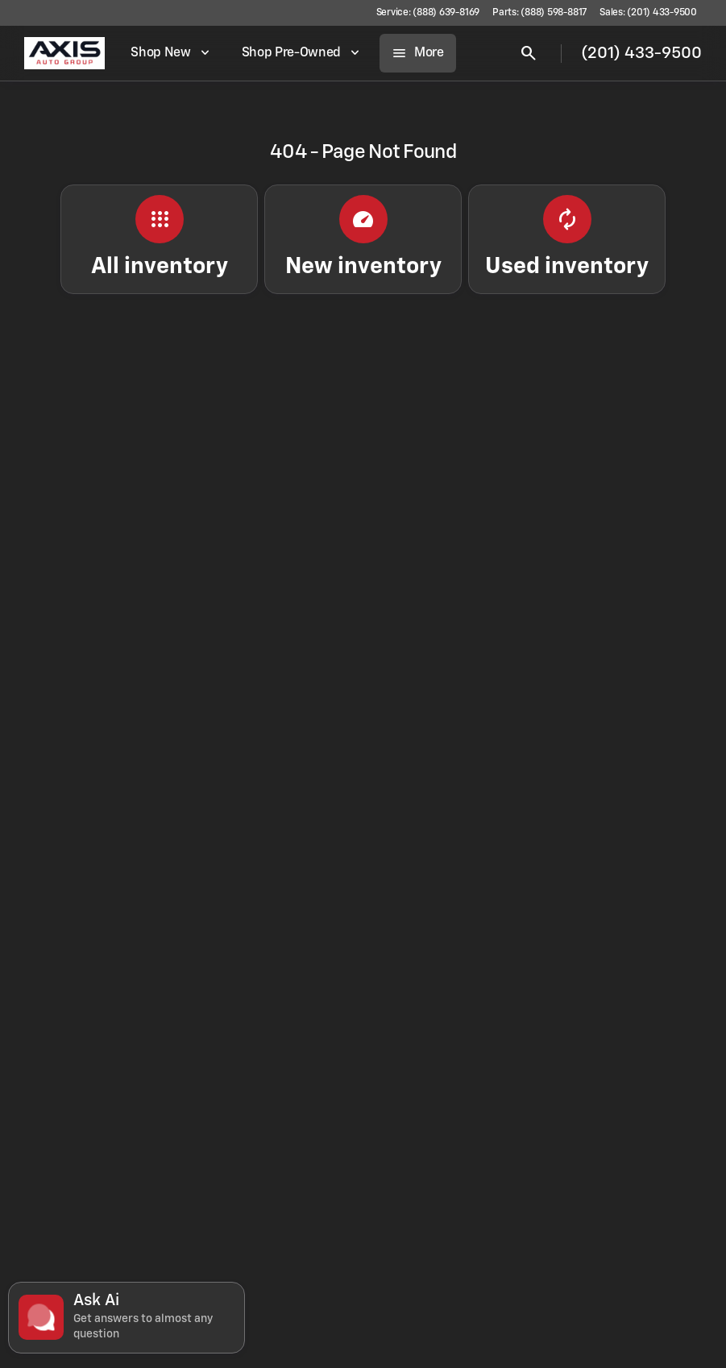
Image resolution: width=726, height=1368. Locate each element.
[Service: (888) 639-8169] (428, 13)
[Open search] (528, 53)
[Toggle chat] (126, 1317)
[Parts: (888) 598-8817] (539, 13)
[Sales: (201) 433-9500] (648, 13)
